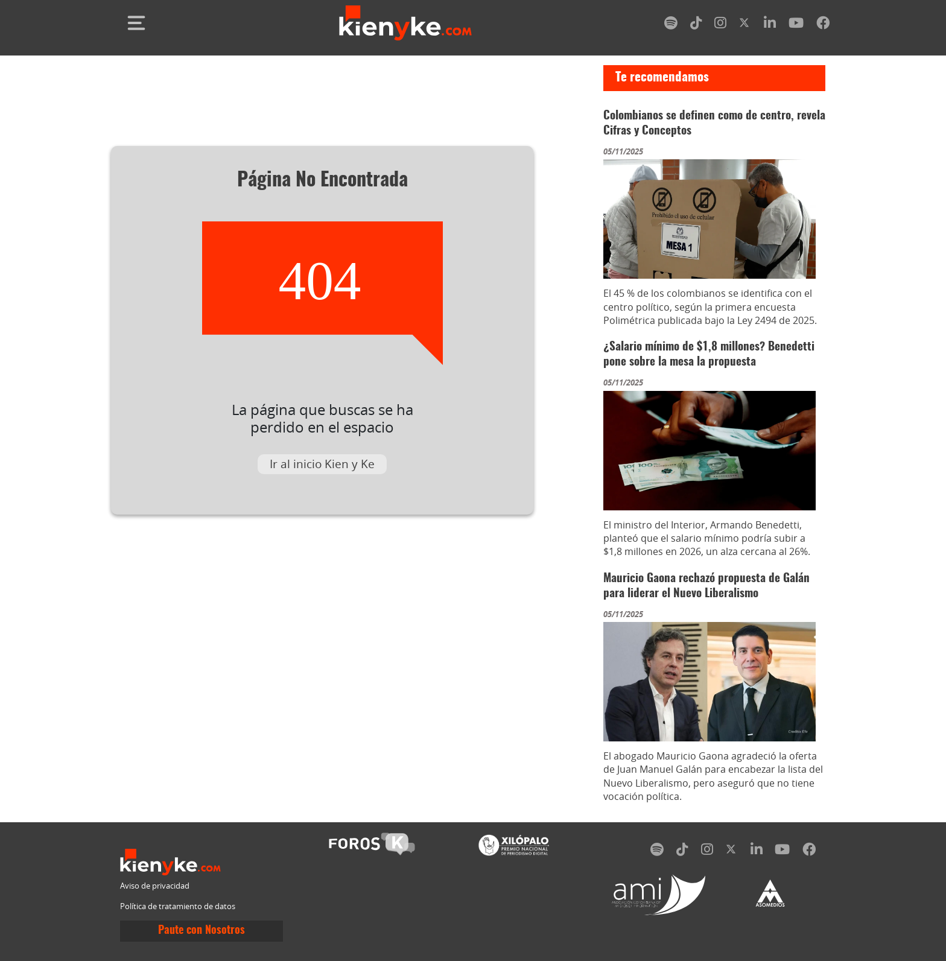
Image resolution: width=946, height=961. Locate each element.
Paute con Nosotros (201, 930)
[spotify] (671, 25)
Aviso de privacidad (154, 886)
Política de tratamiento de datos (177, 906)
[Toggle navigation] (136, 22)
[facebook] (823, 25)
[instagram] (720, 25)
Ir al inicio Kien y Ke (322, 464)
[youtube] (796, 25)
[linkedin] (770, 25)
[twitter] (745, 25)
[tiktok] (696, 25)
